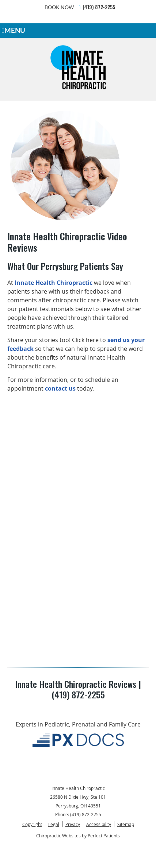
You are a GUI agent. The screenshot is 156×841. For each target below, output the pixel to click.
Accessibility (98, 824)
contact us (60, 388)
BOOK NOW (59, 7)
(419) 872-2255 (99, 7)
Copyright (32, 824)
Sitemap (125, 824)
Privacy (72, 824)
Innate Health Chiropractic (53, 283)
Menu (13, 30)
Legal (53, 824)
